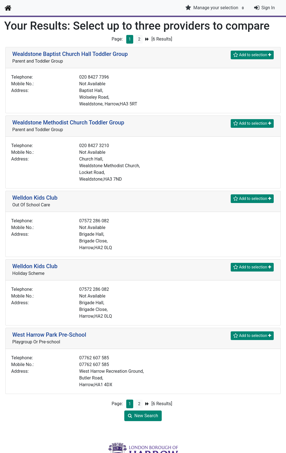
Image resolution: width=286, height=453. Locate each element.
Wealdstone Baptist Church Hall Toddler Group (70, 54)
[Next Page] (147, 39)
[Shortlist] (252, 55)
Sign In (268, 7)
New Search (143, 415)
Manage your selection (215, 8)
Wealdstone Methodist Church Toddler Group (68, 122)
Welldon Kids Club (35, 197)
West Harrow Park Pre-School (49, 334)
